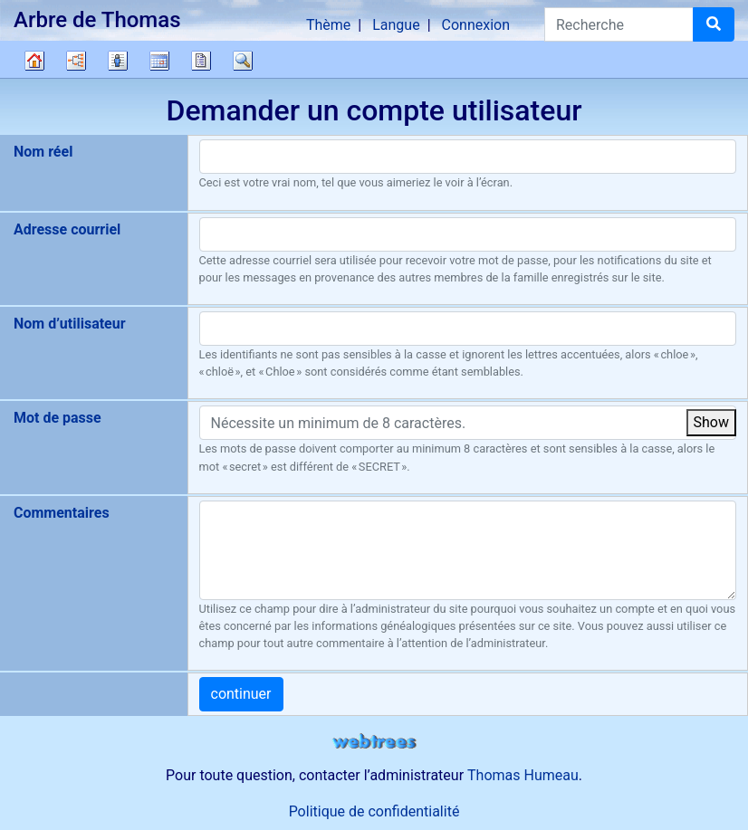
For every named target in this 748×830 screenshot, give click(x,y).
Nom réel (43, 151)
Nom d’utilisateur (70, 323)
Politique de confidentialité (374, 811)
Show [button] (711, 422)
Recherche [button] (243, 60)
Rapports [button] (201, 60)
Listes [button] (118, 60)
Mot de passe (57, 417)
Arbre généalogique (34, 60)
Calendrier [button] (159, 60)
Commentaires (62, 512)
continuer (241, 693)
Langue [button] (395, 24)
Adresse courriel (67, 229)
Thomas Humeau (523, 775)
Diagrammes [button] (76, 60)
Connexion (476, 24)
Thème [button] (328, 24)
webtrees (374, 741)
